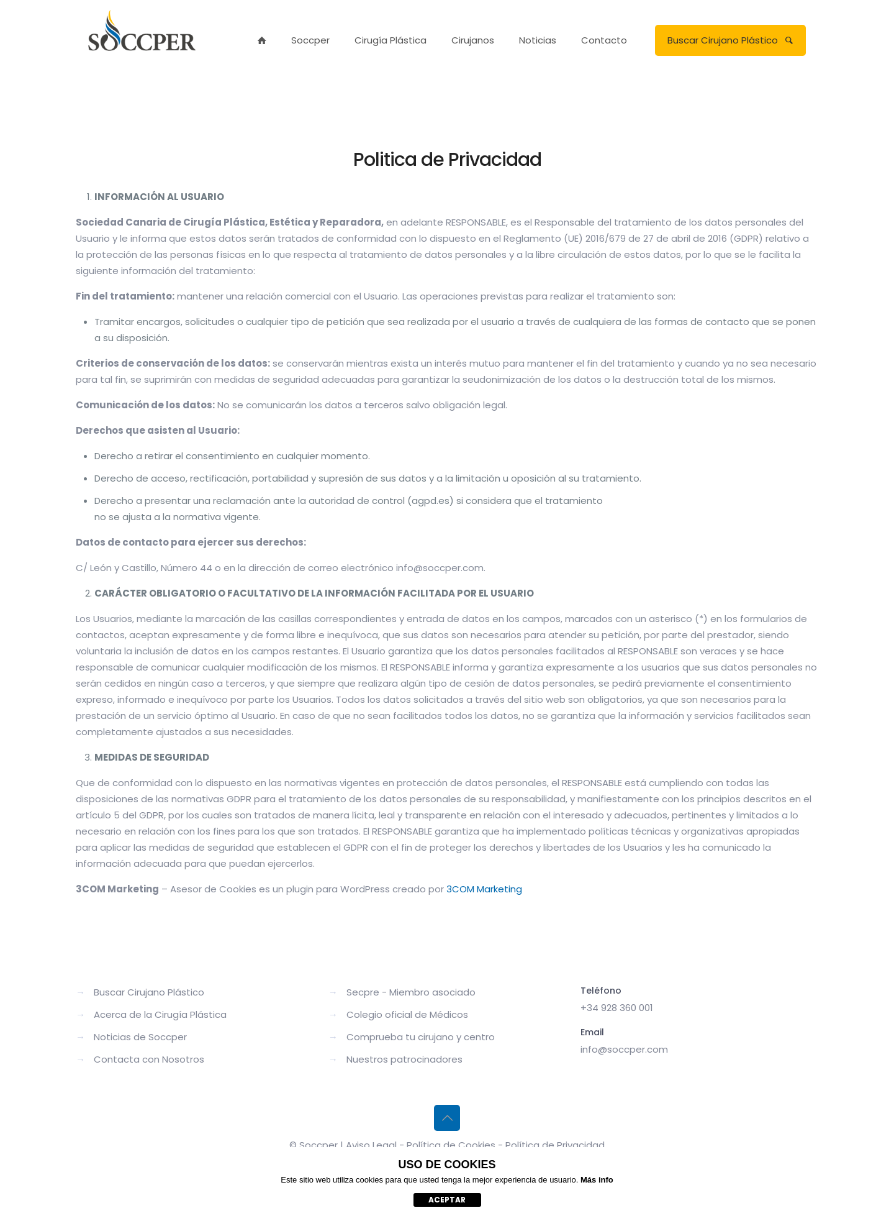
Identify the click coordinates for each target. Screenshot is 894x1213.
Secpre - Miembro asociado (411, 992)
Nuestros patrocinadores (404, 1059)
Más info (596, 1179)
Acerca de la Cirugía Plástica (160, 1014)
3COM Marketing (484, 888)
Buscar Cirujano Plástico (730, 40)
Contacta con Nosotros (149, 1059)
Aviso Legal (371, 1144)
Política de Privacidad (555, 1144)
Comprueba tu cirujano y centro (420, 1036)
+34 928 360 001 (616, 1007)
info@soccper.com (624, 1049)
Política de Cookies (451, 1144)
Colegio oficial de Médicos (407, 1014)
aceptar (447, 1199)
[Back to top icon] (447, 1118)
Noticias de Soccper (140, 1036)
